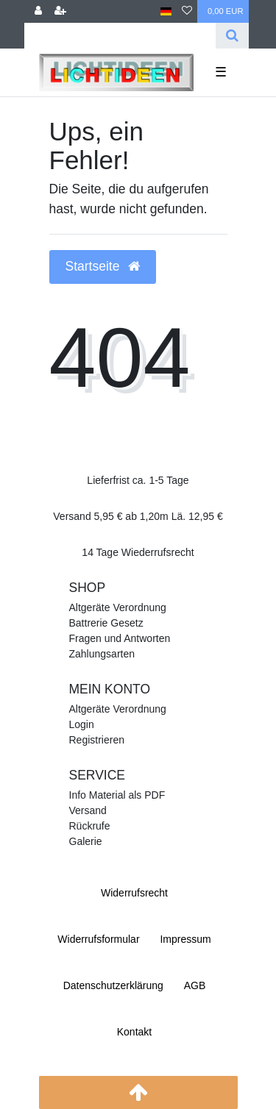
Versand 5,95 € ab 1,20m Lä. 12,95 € (137, 516)
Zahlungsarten (102, 654)
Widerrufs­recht (134, 893)
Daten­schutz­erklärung (113, 985)
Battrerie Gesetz (106, 623)
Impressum (185, 939)
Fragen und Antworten (120, 638)
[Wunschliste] (187, 11)
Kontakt (134, 1032)
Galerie (85, 841)
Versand (88, 810)
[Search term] (120, 36)
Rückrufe (89, 826)
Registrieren (96, 740)
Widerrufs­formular (98, 939)
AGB (195, 985)
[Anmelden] (38, 11)
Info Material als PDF (117, 795)
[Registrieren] (60, 11)
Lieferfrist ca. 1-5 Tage (137, 480)
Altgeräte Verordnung (117, 607)
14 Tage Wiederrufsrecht (138, 552)
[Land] (166, 11)
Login (81, 724)
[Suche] (232, 36)
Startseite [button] (103, 266)
